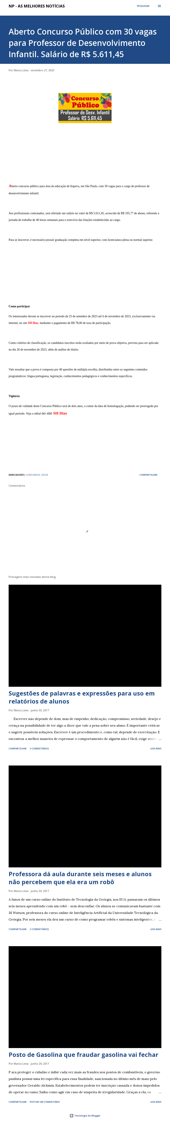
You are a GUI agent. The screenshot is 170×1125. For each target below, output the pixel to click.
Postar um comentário (45, 1101)
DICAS (44, 474)
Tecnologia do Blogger (85, 1115)
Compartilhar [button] (148, 474)
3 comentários (39, 748)
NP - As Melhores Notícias (37, 6)
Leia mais (155, 748)
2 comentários (39, 929)
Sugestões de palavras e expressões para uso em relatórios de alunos (82, 697)
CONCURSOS (33, 474)
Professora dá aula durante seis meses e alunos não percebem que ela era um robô (80, 878)
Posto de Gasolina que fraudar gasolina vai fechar (83, 1055)
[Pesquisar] (143, 6)
